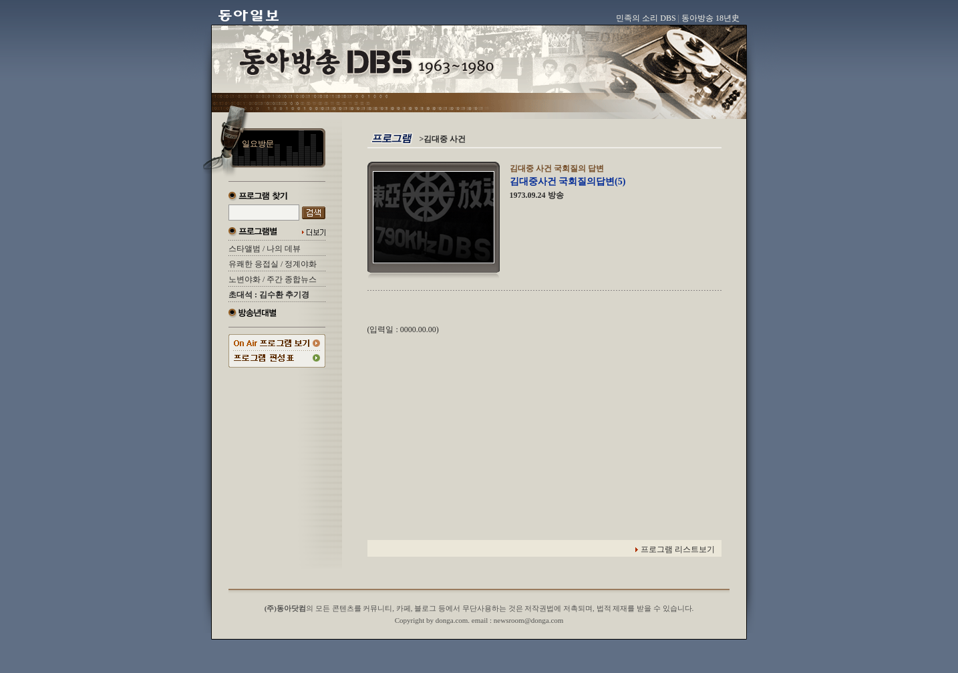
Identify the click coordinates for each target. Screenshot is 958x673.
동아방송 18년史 (710, 18)
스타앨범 (244, 248)
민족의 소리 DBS (645, 18)
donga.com (452, 620)
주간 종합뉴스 (292, 279)
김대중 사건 (445, 139)
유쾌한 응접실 (253, 264)
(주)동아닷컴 (285, 608)
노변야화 (244, 279)
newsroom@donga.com (529, 620)
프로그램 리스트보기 (678, 549)
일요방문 (258, 143)
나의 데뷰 (284, 248)
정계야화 (301, 264)
